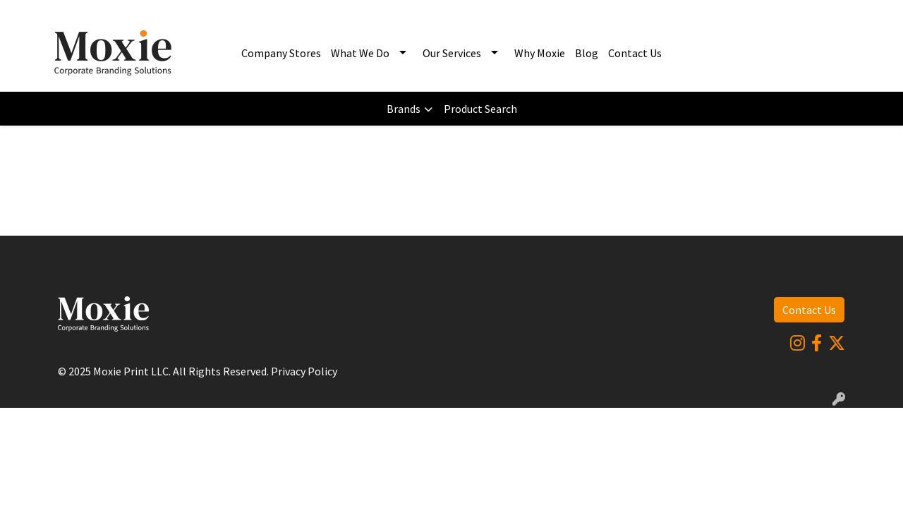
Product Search (480, 109)
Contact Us (635, 53)
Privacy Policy (304, 371)
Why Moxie (539, 53)
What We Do (360, 53)
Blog (586, 53)
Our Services (452, 53)
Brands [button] (403, 109)
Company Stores (281, 53)
